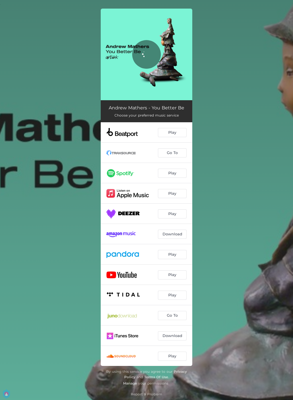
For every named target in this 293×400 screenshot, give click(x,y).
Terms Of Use (156, 377)
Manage (130, 383)
